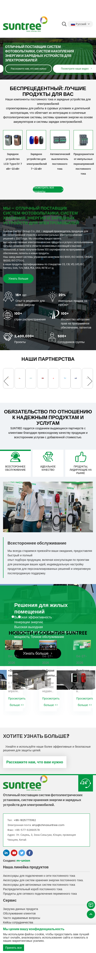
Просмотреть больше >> (16, 701)
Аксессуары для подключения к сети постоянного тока (39, 876)
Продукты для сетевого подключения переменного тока (40, 894)
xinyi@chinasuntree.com (48, 825)
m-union (23, 861)
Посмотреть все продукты (48, 189)
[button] (8, 381)
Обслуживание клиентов (19, 913)
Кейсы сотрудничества (18, 922)
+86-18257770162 (25, 820)
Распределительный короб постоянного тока (32, 889)
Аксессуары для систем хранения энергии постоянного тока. (43, 880)
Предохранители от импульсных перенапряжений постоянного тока (84, 163)
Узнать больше (18, 279)
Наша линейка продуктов (26, 867)
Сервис (10, 900)
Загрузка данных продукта (20, 909)
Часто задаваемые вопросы (21, 918)
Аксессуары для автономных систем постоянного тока (39, 885)
